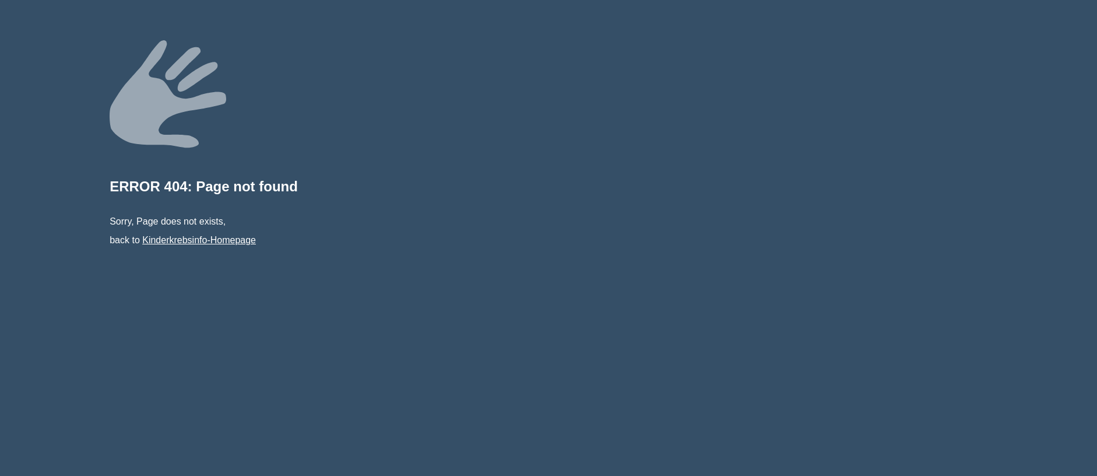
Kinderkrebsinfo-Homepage (199, 240)
